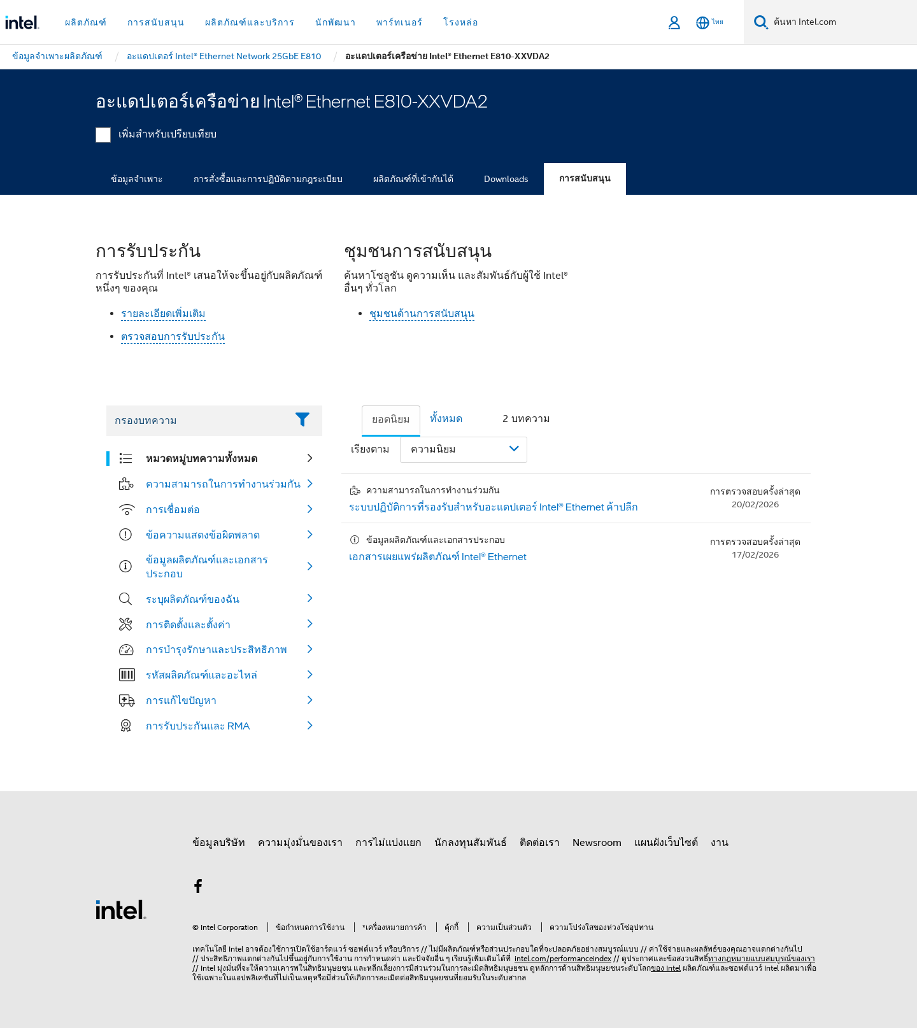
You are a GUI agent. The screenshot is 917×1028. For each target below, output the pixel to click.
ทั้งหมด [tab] (446, 418)
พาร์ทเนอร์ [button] (399, 22)
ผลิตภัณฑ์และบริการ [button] (250, 22)
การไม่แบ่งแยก (388, 842)
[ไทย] (710, 23)
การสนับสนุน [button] (156, 22)
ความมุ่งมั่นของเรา (300, 842)
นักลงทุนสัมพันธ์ (470, 842)
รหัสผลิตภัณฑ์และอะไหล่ (201, 674)
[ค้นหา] (761, 22)
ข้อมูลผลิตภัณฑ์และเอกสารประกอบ (207, 566)
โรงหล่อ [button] (460, 22)
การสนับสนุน (585, 179)
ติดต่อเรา (540, 842)
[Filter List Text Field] (196, 420)
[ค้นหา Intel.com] (843, 22)
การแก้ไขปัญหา (181, 700)
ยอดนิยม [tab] (391, 419)
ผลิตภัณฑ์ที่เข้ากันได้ (413, 179)
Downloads (506, 179)
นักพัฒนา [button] (335, 22)
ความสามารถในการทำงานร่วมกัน (223, 483)
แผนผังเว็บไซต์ (666, 842)
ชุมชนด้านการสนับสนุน (421, 313)
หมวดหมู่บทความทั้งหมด (201, 458)
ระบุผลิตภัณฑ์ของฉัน (192, 599)
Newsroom (597, 842)
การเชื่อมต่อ (173, 509)
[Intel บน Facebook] (198, 888)
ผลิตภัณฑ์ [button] (86, 22)
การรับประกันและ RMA (198, 725)
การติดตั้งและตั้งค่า (188, 624)
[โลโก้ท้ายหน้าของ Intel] (121, 909)
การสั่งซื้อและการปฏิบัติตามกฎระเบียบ (268, 179)
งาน (720, 842)
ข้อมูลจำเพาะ (137, 179)
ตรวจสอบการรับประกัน (173, 336)
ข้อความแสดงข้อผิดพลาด (203, 534)
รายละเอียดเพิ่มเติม (163, 313)
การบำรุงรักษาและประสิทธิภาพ (216, 649)
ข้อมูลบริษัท (218, 842)
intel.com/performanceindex (563, 958)
